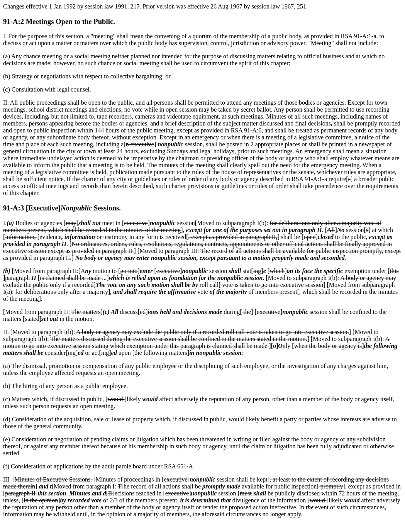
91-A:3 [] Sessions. (62, 208)
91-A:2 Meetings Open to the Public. (59, 21)
